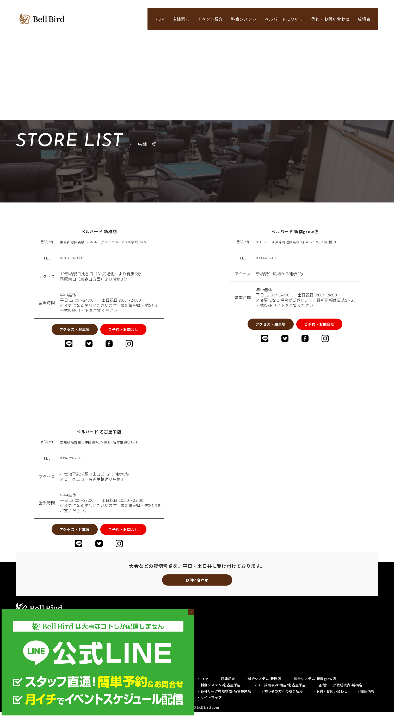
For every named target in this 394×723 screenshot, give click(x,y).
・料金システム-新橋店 (262, 689)
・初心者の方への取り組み (282, 701)
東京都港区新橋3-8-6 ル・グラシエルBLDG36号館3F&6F (111, 242)
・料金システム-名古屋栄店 (219, 695)
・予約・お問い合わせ (330, 701)
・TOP (202, 689)
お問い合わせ (197, 589)
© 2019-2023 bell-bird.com (197, 717)
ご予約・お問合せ (135, 330)
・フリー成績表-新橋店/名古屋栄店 (278, 695)
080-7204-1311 (74, 462)
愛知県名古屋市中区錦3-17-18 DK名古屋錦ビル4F (105, 446)
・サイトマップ (209, 708)
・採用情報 (366, 701)
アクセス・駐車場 (62, 330)
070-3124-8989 (74, 258)
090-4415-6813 (270, 258)
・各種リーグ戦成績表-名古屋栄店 (224, 701)
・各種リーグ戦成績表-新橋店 (338, 695)
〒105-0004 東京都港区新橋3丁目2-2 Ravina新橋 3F (303, 242)
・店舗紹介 (226, 689)
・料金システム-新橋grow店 (313, 689)
